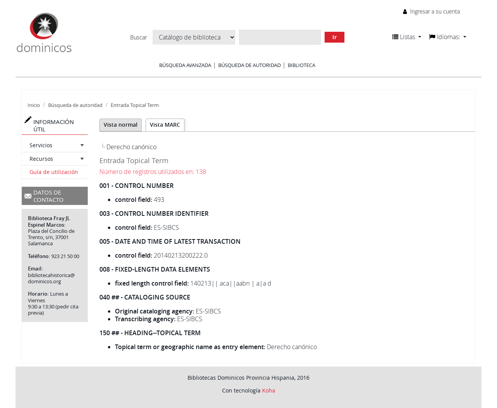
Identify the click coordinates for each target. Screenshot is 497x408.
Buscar (138, 37)
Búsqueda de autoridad (249, 65)
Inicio (34, 105)
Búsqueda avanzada (185, 65)
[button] (406, 37)
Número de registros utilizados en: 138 (152, 171)
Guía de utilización (54, 172)
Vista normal (120, 124)
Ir (334, 37)
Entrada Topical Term (135, 105)
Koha (268, 390)
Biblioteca (301, 65)
